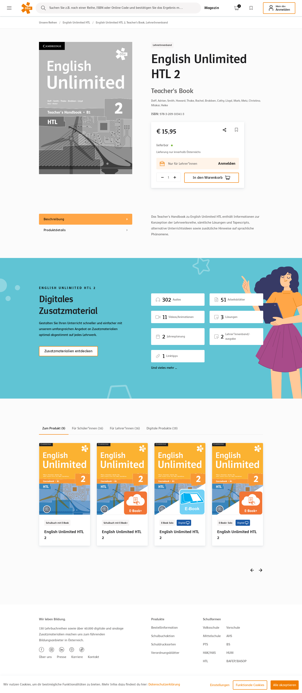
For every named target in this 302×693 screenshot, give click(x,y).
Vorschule (233, 628)
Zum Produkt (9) (53, 428)
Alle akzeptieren (284, 685)
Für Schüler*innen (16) (87, 428)
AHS (229, 636)
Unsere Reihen (48, 22)
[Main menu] (9, 7)
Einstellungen (219, 685)
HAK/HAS (209, 653)
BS (228, 644)
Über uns (45, 657)
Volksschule (211, 628)
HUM (229, 653)
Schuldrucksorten (163, 644)
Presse (61, 657)
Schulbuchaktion (163, 636)
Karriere (77, 657)
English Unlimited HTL (76, 22)
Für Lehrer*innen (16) (125, 428)
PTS (205, 644)
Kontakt (93, 657)
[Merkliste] (236, 129)
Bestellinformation (164, 628)
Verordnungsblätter (165, 653)
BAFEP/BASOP (236, 661)
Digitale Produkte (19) (162, 428)
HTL (205, 661)
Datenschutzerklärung (164, 684)
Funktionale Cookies (250, 685)
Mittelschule (212, 636)
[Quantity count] (168, 177)
